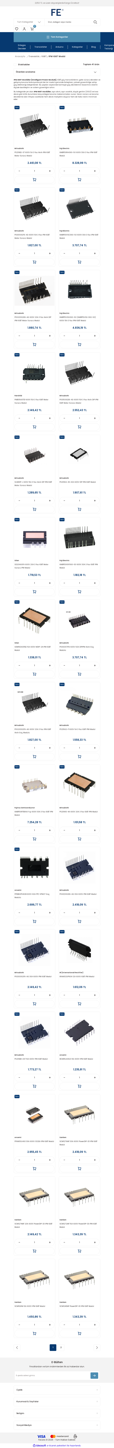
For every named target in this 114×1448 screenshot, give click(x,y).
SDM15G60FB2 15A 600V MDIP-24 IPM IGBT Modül (32, 648)
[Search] (57, 22)
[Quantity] (34, 170)
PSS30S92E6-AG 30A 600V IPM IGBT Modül (78, 894)
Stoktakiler (24, 64)
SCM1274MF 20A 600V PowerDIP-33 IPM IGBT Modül (33, 1225)
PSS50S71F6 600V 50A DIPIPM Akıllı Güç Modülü (77, 648)
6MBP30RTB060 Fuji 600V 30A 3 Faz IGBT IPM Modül (33, 813)
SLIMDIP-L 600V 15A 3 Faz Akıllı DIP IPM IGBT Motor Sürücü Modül (33, 484)
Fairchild (18, 395)
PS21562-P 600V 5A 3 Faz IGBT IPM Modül (77, 729)
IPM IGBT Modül (57, 56)
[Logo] (57, 12)
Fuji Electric (64, 148)
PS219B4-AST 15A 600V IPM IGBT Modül (31, 1059)
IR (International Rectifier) (71, 972)
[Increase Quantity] (49, 170)
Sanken (63, 1137)
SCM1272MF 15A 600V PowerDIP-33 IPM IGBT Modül (78, 1225)
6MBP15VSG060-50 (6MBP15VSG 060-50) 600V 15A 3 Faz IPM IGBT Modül (78, 319)
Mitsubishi (19, 148)
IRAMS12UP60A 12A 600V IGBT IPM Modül (77, 976)
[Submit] (94, 1375)
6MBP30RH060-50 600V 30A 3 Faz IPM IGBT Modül (78, 154)
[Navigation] (57, 37)
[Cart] (32, 29)
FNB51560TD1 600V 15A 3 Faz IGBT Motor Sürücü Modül (31, 401)
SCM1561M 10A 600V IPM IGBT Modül (29, 1306)
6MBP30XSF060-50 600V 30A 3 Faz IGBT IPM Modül (79, 566)
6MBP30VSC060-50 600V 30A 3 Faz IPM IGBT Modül (79, 236)
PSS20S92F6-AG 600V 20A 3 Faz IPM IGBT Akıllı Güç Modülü (32, 731)
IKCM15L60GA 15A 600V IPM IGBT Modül (76, 1059)
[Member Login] (24, 29)
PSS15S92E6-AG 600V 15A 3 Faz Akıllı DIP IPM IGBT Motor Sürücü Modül (79, 401)
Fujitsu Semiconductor (24, 807)
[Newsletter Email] (57, 1375)
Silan (16, 560)
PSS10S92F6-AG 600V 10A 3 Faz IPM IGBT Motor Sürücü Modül (32, 236)
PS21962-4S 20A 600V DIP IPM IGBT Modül (78, 482)
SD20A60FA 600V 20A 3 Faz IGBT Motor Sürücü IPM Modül (31, 566)
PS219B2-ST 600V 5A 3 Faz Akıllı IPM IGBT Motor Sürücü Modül (32, 154)
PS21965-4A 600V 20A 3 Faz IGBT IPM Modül (79, 811)
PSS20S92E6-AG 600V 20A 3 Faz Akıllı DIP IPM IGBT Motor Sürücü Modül (32, 319)
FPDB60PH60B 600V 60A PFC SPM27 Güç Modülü (32, 896)
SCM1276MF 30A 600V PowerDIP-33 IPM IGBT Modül (78, 1143)
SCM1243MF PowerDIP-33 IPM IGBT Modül (77, 1306)
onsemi (17, 890)
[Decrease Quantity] (19, 170)
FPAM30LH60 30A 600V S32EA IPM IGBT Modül (34, 1141)
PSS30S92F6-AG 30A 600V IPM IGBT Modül (33, 976)
